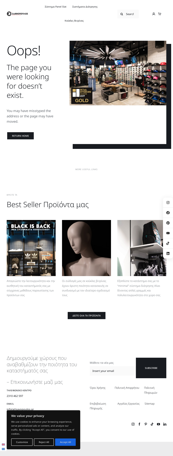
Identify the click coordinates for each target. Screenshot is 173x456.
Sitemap (150, 403)
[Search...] (128, 14)
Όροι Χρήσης (97, 388)
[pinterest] (145, 424)
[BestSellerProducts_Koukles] (86, 221)
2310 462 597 (15, 396)
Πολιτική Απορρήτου (127, 388)
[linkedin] (164, 424)
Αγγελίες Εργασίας (129, 403)
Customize (22, 442)
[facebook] (139, 424)
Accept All (65, 442)
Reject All (44, 442)
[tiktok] (152, 424)
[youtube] (158, 424)
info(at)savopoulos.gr (20, 409)
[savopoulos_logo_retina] (17, 13)
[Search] (121, 14)
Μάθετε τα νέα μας (102, 363)
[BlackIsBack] (31, 221)
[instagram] (133, 424)
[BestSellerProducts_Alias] (141, 221)
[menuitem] (3, 444)
